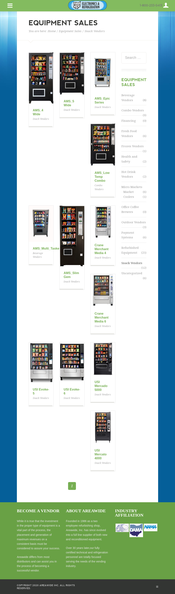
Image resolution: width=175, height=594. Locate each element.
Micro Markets (131, 187)
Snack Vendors (131, 263)
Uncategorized (131, 273)
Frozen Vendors (132, 146)
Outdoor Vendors (133, 222)
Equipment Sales (70, 31)
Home (52, 31)
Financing (128, 121)
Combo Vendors (132, 110)
